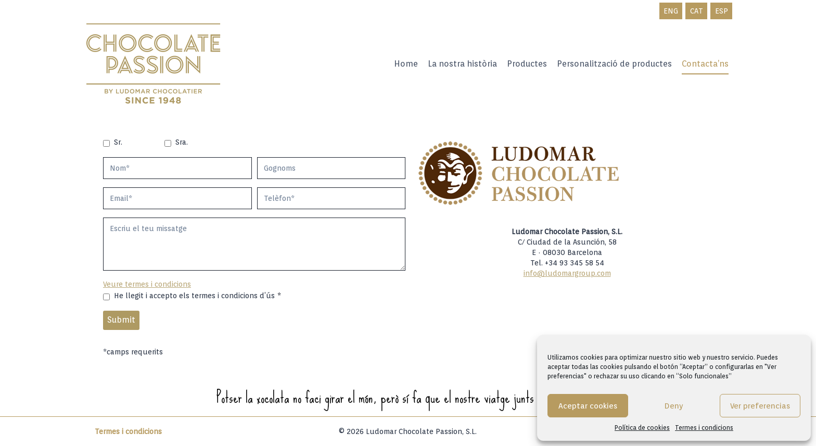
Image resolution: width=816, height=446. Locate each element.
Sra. (181, 142)
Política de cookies (642, 427)
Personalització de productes (614, 64)
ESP (721, 11)
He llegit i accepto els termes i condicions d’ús (197, 295)
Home (406, 64)
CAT (696, 11)
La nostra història (462, 64)
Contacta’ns (705, 64)
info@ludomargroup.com (567, 273)
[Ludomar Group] (154, 64)
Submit (121, 320)
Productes (527, 64)
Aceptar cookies (587, 406)
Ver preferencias (760, 406)
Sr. (118, 142)
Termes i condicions (704, 427)
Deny (674, 406)
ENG (671, 11)
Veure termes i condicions (147, 284)
